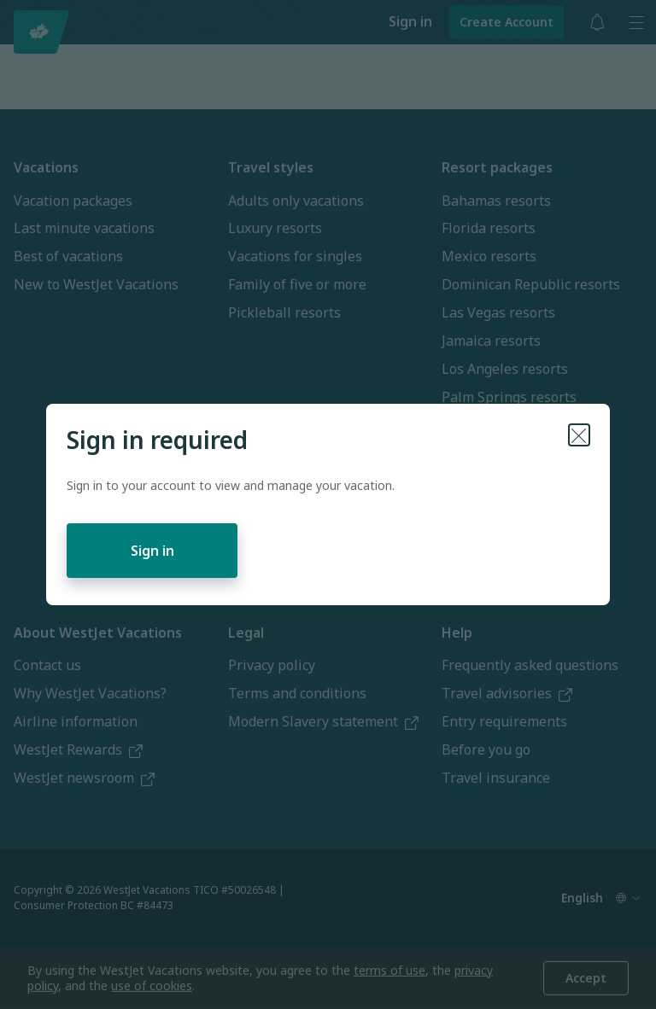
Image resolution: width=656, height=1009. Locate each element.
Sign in (152, 550)
